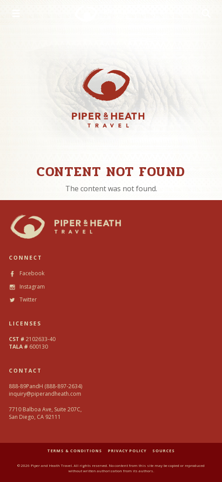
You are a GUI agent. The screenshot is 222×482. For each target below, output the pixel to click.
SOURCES (163, 451)
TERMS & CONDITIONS (74, 451)
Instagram (27, 286)
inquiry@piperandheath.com (45, 394)
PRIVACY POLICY (127, 451)
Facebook (26, 273)
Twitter (23, 299)
